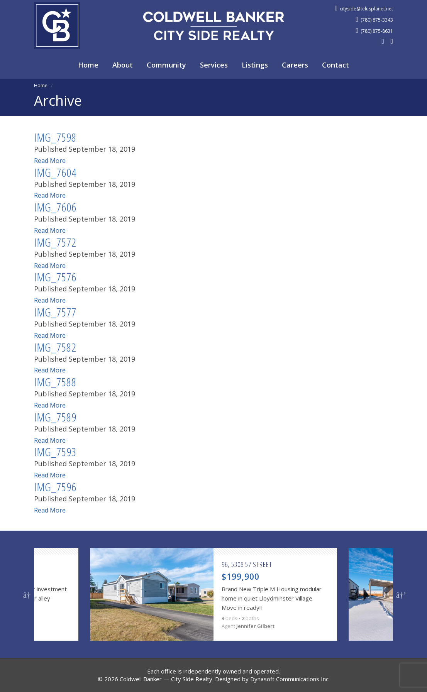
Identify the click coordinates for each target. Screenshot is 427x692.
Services (214, 64)
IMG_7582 (55, 347)
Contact (335, 64)
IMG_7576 (55, 277)
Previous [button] (27, 594)
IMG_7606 (55, 207)
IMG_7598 (55, 137)
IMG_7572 (55, 242)
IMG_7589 (55, 417)
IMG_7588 (55, 382)
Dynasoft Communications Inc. (290, 679)
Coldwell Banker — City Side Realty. (167, 679)
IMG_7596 (55, 487)
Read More (51, 160)
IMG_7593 (55, 452)
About (122, 64)
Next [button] (400, 594)
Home (88, 64)
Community (166, 64)
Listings (255, 64)
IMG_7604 (55, 172)
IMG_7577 (55, 312)
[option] (213, 594)
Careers (295, 64)
